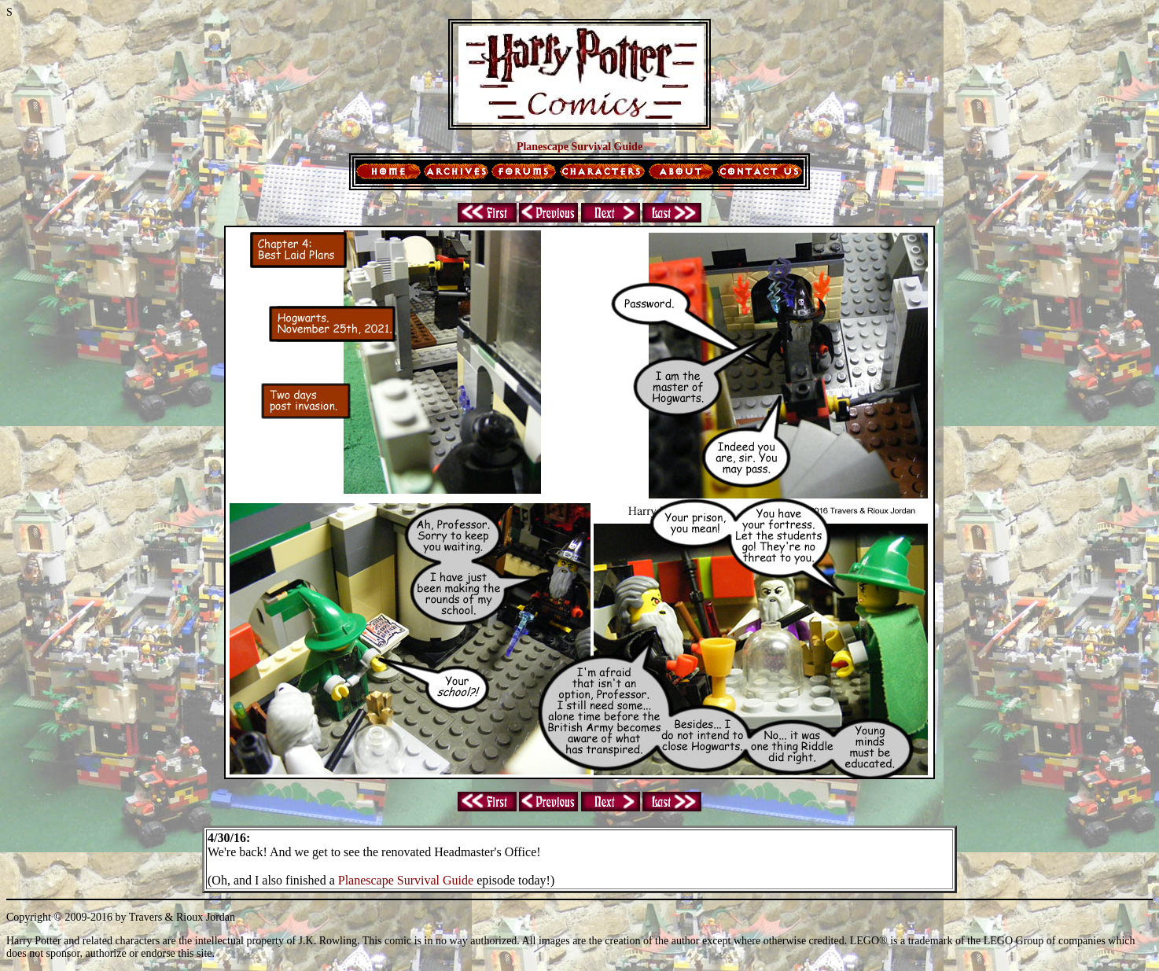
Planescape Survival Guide (405, 880)
